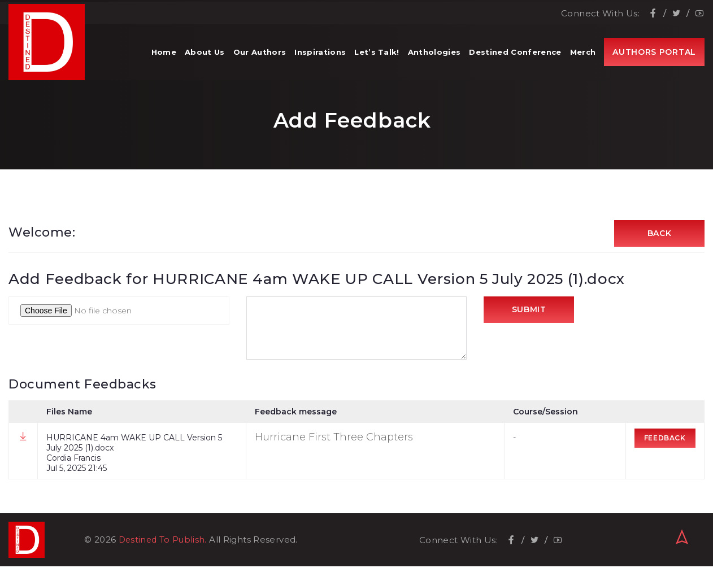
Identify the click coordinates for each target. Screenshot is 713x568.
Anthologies (434, 56)
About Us (205, 56)
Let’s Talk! (376, 56)
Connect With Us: (600, 11)
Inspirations (320, 56)
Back (659, 234)
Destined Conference (515, 56)
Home (163, 56)
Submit (529, 312)
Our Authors (259, 56)
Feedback (666, 439)
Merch (583, 56)
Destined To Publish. (164, 541)
